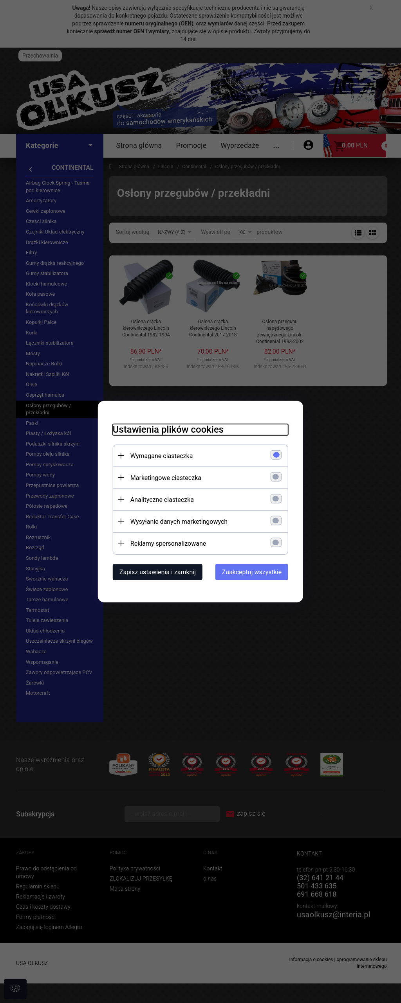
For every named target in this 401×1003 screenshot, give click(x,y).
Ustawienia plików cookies (165, 429)
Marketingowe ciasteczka (163, 477)
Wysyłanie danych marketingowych (176, 521)
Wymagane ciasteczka (159, 455)
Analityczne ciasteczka (159, 499)
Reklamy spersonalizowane (166, 543)
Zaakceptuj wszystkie (254, 571)
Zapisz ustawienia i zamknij (155, 571)
